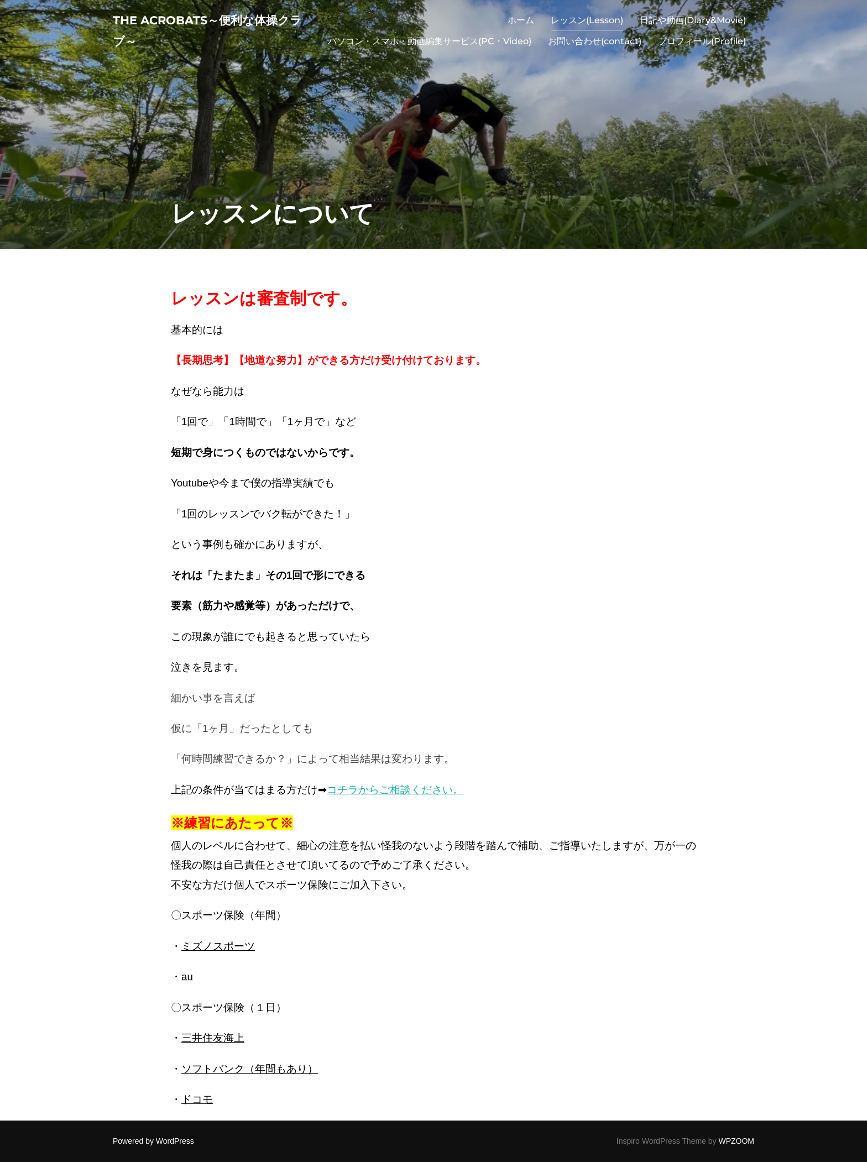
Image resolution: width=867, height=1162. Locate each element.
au (187, 976)
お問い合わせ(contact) (594, 46)
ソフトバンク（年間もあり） (249, 1069)
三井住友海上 (212, 1038)
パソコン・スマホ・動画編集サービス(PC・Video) (429, 46)
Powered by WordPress (153, 1141)
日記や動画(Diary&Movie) (693, 25)
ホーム (521, 25)
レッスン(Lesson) (587, 25)
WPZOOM (736, 1141)
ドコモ (197, 1099)
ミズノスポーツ (218, 946)
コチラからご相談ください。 (395, 789)
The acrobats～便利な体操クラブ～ (208, 35)
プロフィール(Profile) (702, 46)
